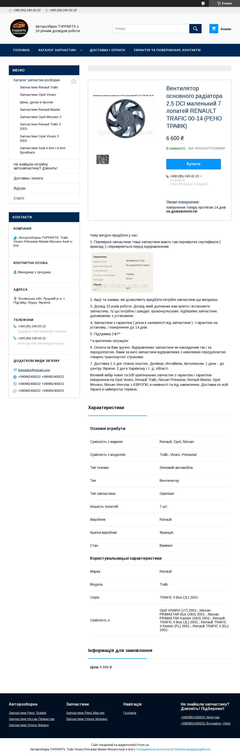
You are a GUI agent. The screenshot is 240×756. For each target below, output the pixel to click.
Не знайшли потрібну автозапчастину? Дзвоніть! (35, 166)
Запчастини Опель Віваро (29, 725)
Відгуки (19, 188)
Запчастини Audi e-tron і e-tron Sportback (42, 150)
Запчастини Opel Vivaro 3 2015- (39, 138)
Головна (21, 50)
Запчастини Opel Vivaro (38, 94)
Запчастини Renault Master (40, 109)
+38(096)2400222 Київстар (200, 717)
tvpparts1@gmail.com (34, 370)
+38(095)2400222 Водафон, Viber (205, 723)
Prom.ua (143, 745)
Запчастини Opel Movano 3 (40, 117)
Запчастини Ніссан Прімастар (32, 719)
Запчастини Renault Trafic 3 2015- (40, 126)
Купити (194, 164)
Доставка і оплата (107, 50)
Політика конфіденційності (191, 749)
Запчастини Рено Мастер (85, 713)
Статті (19, 198)
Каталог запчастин (57, 50)
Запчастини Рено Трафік (27, 713)
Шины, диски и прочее (36, 102)
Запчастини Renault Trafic (39, 87)
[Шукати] (195, 28)
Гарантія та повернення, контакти (167, 50)
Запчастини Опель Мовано (87, 719)
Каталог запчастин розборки (37, 80)
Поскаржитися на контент (153, 749)
